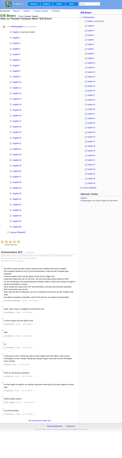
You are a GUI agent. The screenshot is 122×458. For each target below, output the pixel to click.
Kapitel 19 (17, 132)
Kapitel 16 (17, 115)
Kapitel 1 (16, 32)
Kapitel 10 (17, 82)
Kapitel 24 (17, 160)
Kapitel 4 (16, 49)
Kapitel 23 (17, 154)
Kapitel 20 (17, 138)
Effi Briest (86, 12)
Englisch (46, 4)
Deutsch (34, 4)
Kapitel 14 (17, 104)
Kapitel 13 (17, 99)
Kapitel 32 (17, 204)
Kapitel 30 (17, 193)
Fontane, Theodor (41, 11)
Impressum (70, 426)
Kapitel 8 (16, 71)
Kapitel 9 (16, 76)
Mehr (72, 4)
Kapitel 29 (17, 188)
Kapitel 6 (16, 60)
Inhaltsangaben (16, 26)
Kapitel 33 (17, 210)
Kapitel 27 (17, 177)
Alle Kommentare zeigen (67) (39, 421)
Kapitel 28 (17, 182)
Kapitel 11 (17, 88)
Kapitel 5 (16, 54)
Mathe (59, 4)
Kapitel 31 (17, 199)
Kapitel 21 (17, 143)
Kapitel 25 (17, 166)
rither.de (16, 11)
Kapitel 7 (16, 65)
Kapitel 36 (17, 227)
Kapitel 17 (17, 121)
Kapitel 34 (17, 216)
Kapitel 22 (17, 149)
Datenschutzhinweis (54, 426)
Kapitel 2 (16, 38)
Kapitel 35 (17, 221)
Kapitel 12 (17, 93)
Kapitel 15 (17, 110)
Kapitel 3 (16, 43)
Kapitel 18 (17, 127)
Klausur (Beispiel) (17, 232)
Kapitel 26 (17, 171)
